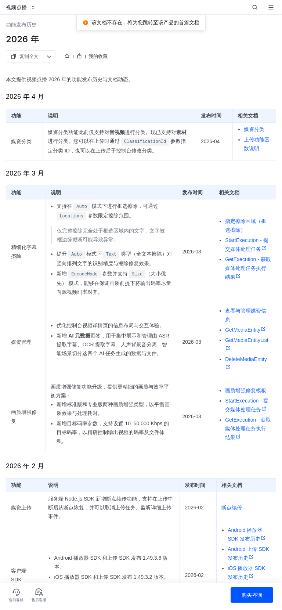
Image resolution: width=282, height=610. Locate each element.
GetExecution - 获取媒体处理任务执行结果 (248, 268)
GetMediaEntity (245, 330)
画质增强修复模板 (245, 390)
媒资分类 (254, 129)
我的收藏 (98, 56)
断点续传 (231, 507)
